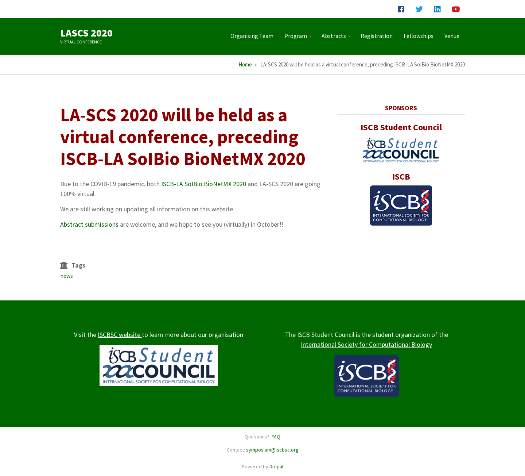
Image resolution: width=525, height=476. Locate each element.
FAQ (276, 436)
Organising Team (251, 35)
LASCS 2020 (86, 32)
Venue (451, 35)
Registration (377, 35)
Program (298, 38)
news (66, 275)
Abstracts (337, 38)
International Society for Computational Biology (366, 344)
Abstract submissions (89, 224)
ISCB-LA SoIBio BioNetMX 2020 (203, 184)
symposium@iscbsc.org (272, 449)
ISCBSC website (120, 334)
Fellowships (418, 35)
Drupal (276, 466)
